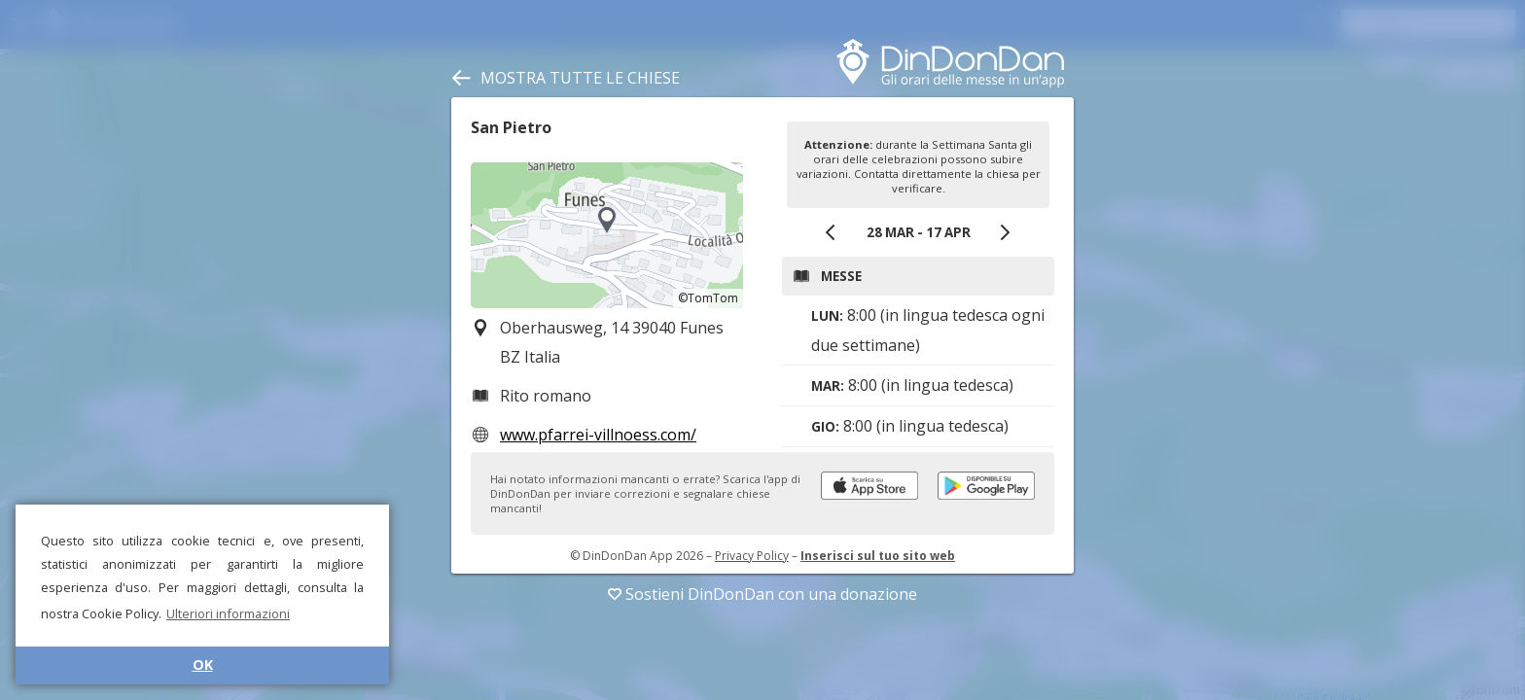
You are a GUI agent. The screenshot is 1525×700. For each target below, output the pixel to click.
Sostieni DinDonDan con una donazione (762, 594)
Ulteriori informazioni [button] (228, 613)
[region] (607, 235)
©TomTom (708, 298)
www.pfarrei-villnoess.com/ (598, 434)
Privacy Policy (752, 555)
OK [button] (203, 664)
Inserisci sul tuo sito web (877, 555)
